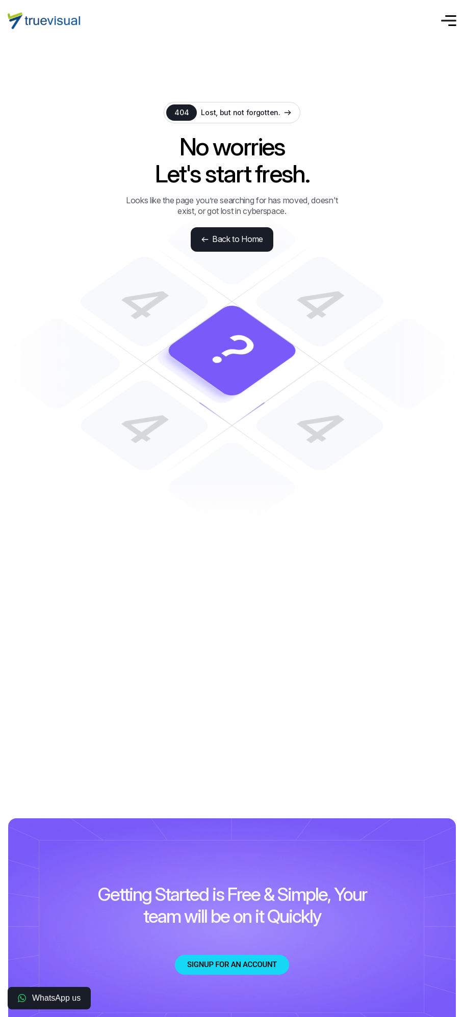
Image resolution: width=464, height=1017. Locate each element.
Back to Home (232, 239)
